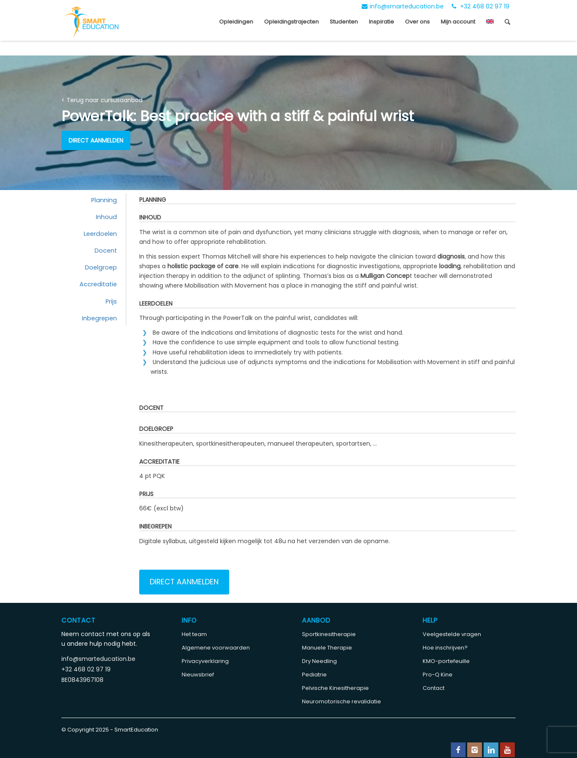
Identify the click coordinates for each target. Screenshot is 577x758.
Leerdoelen (100, 234)
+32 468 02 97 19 (480, 6)
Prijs (111, 301)
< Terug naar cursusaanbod (102, 100)
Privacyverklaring (205, 661)
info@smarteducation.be (403, 6)
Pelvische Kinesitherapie (335, 688)
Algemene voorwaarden (216, 648)
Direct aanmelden (96, 140)
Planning (104, 200)
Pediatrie (314, 675)
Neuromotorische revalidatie (341, 701)
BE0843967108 (82, 680)
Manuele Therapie (327, 648)
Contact (434, 688)
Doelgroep (101, 267)
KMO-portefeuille (446, 661)
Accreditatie (98, 284)
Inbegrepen (99, 318)
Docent (106, 250)
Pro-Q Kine (438, 675)
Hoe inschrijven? (445, 648)
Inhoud (106, 217)
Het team (194, 634)
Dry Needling (319, 661)
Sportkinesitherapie (329, 634)
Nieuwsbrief (198, 675)
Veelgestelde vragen (452, 634)
